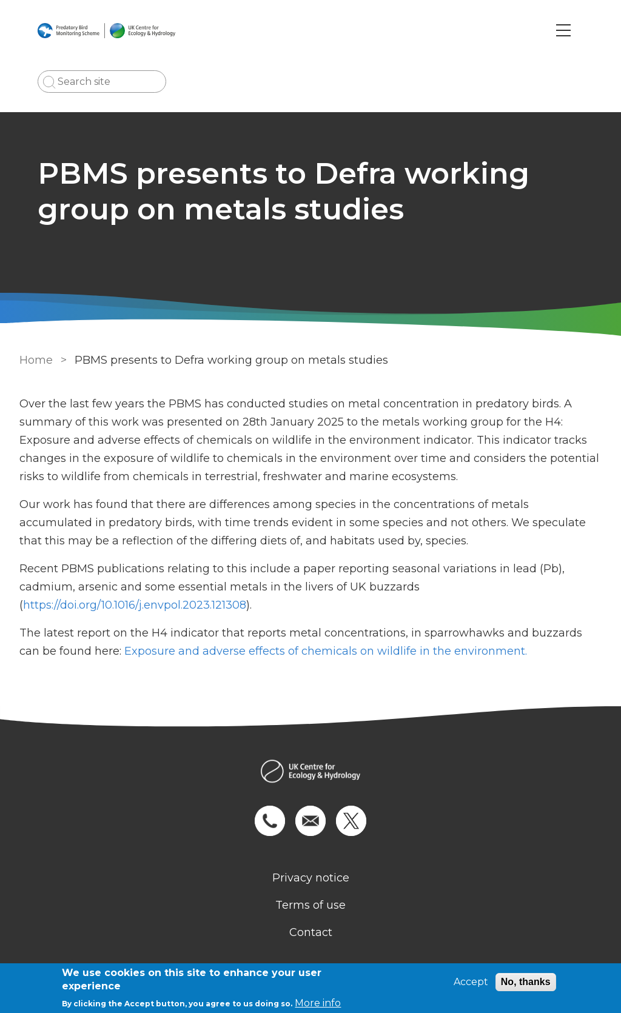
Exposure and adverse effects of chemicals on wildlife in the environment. (327, 651)
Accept (471, 982)
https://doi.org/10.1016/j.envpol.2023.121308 (134, 605)
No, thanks (526, 982)
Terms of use (310, 905)
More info (318, 1003)
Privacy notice (310, 877)
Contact (310, 932)
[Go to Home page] (106, 30)
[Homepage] (310, 773)
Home (36, 360)
